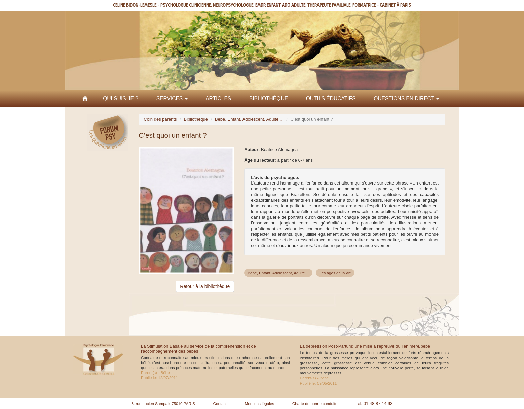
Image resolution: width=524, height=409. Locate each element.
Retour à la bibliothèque (205, 286)
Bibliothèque (268, 98)
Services (172, 98)
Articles (218, 98)
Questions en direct (406, 98)
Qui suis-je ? (120, 98)
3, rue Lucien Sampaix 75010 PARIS (163, 403)
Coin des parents (160, 119)
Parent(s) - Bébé (155, 372)
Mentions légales (259, 403)
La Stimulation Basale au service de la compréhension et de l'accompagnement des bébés (198, 349)
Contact (220, 403)
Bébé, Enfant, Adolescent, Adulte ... (249, 119)
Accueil (85, 98)
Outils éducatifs (331, 98)
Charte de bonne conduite (315, 403)
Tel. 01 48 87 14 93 (374, 403)
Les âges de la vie (335, 273)
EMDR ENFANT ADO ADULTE (280, 5)
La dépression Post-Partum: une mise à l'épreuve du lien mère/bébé (365, 346)
